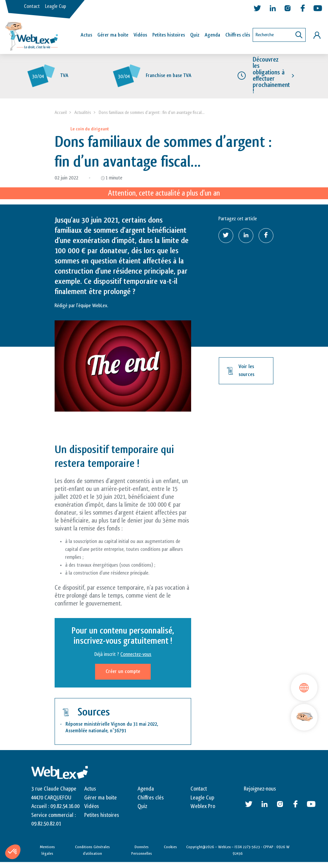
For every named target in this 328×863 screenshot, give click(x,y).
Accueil (61, 113)
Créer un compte (123, 672)
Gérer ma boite (100, 798)
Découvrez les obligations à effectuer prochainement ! (271, 76)
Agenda (212, 35)
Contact (32, 6)
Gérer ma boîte (112, 35)
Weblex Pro (202, 807)
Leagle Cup (55, 6)
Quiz (194, 35)
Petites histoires (168, 35)
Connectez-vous (135, 655)
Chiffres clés (237, 35)
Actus (86, 35)
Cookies (170, 848)
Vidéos (140, 35)
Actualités (82, 113)
